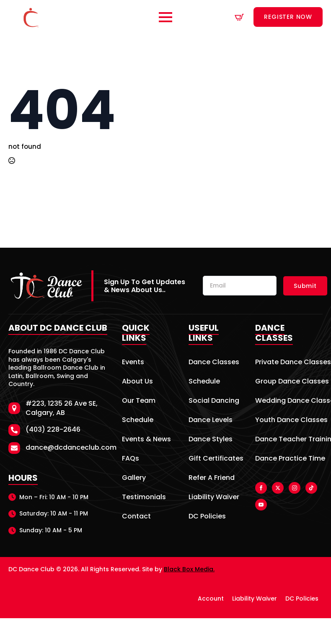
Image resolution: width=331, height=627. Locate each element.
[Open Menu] (165, 17)
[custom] (311, 488)
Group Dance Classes (289, 382)
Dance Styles (211, 440)
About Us (137, 382)
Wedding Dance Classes (289, 401)
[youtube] (261, 504)
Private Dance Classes (289, 363)
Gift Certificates (214, 459)
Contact (136, 517)
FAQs (130, 459)
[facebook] (261, 488)
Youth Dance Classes (289, 421)
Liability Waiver (214, 498)
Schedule (137, 421)
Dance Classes (214, 363)
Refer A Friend (212, 478)
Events (133, 363)
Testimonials (144, 498)
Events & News (146, 440)
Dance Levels (211, 421)
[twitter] (278, 488)
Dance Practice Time (289, 459)
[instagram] (294, 488)
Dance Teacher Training (289, 440)
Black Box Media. (189, 569)
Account (211, 598)
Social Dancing (214, 401)
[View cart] (239, 17)
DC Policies (207, 517)
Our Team (138, 401)
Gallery (134, 478)
